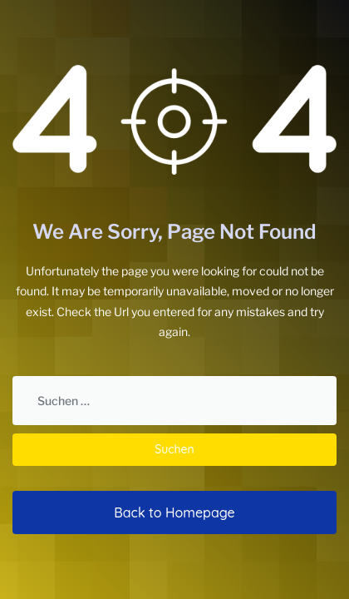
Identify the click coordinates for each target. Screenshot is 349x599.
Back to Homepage (174, 512)
